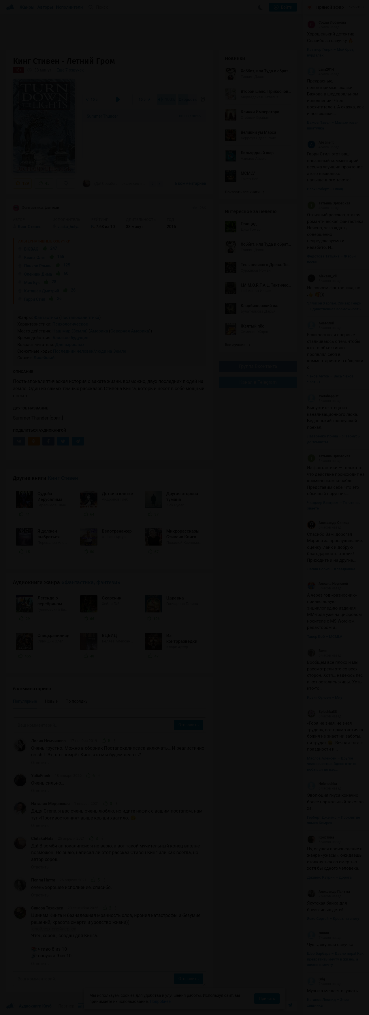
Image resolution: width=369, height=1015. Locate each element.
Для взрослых (69, 344)
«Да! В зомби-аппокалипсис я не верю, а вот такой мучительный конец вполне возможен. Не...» (114, 183)
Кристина (320, 837)
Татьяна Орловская (328, 203)
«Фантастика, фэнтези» (91, 582)
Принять (267, 998)
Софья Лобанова (326, 22)
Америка (99, 331)
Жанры (27, 7)
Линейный (44, 357)
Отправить (188, 725)
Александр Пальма (328, 891)
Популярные (25, 701)
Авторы (45, 7)
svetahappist (322, 396)
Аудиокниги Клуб (29, 1006)
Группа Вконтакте (258, 366)
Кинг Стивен (63, 478)
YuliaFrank (40, 775)
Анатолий (320, 323)
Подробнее (160, 1001)
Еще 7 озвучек (70, 70)
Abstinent (320, 142)
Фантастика (46, 317)
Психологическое (70, 324)
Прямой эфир (330, 7)
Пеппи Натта (43, 880)
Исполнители (69, 7)
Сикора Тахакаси (47, 908)
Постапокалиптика (80, 317)
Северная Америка (129, 331)
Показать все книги (244, 192)
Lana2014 (320, 69)
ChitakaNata (42, 838)
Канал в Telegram (258, 382)
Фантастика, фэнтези (36, 208)
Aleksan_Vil (322, 276)
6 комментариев (190, 183)
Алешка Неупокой (327, 583)
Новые (51, 701)
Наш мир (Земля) (70, 331)
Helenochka (322, 783)
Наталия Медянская (50, 803)
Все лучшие (237, 345)
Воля (317, 651)
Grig (316, 979)
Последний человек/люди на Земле (89, 351)
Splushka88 (322, 711)
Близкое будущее (70, 337)
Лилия (318, 933)
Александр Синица (328, 522)
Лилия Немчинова (48, 740)
